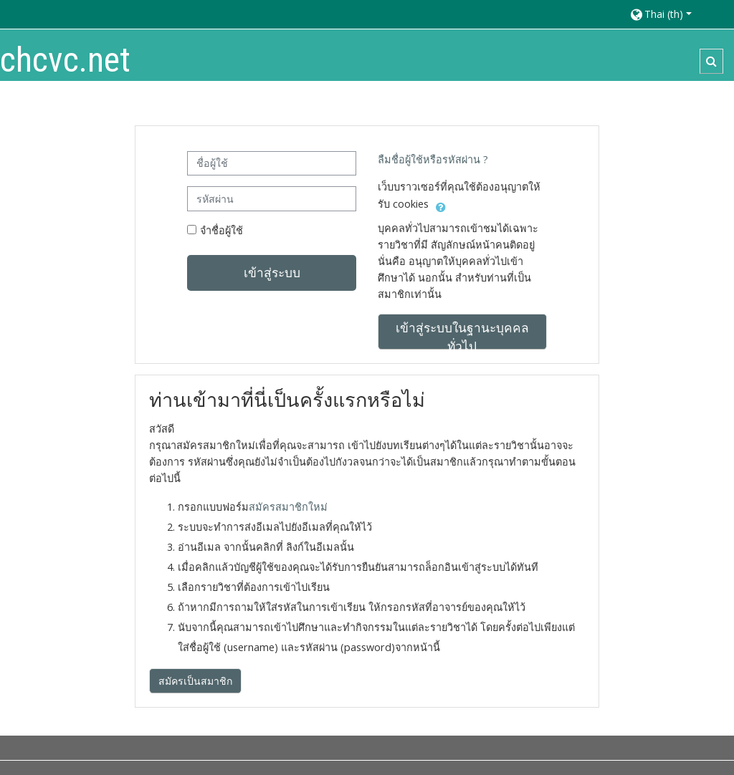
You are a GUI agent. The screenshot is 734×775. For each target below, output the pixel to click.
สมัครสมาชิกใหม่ (288, 507)
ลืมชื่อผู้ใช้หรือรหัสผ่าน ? (433, 159)
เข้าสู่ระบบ (272, 272)
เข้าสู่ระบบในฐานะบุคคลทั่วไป (462, 334)
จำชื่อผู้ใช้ (221, 230)
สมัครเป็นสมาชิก (195, 681)
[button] (674, 14)
